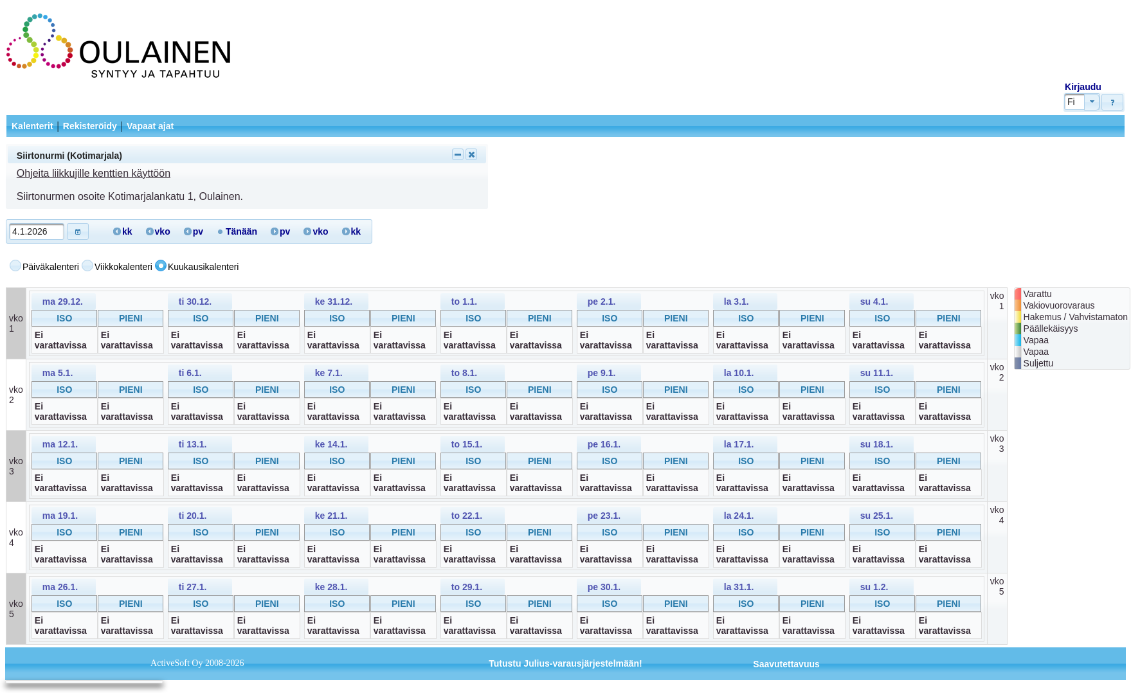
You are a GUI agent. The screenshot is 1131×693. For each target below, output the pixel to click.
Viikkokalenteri (123, 267)
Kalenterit (32, 126)
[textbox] (36, 231)
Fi (1071, 101)
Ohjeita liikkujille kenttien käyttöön (93, 173)
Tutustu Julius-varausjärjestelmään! (565, 663)
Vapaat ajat (150, 126)
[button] (1112, 102)
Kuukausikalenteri (203, 267)
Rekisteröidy (90, 126)
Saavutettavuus (786, 664)
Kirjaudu (1083, 87)
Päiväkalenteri (51, 267)
